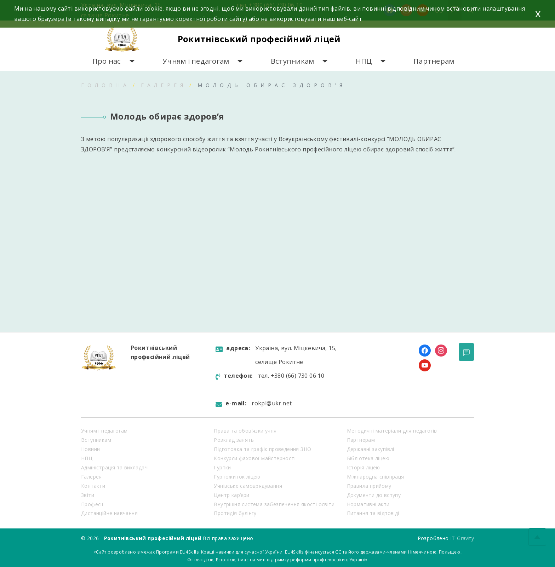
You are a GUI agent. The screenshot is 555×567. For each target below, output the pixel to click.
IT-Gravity (462, 538)
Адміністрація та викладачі (115, 467)
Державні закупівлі (370, 449)
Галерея (164, 85)
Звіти (87, 495)
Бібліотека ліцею (368, 458)
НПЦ (364, 61)
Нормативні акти (368, 504)
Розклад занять (234, 439)
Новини (90, 449)
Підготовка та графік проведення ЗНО (262, 449)
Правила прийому (369, 485)
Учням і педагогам (195, 61)
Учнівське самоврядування (248, 485)
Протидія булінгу (235, 513)
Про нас (106, 61)
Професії (92, 504)
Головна (105, 85)
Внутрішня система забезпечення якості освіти (274, 504)
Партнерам (433, 61)
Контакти (93, 485)
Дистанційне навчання (109, 513)
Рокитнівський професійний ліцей (259, 39)
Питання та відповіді (373, 513)
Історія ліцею (363, 467)
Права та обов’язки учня (245, 430)
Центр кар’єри (231, 495)
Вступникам (292, 61)
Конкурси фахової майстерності (255, 458)
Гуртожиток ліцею (237, 476)
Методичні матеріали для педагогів (392, 430)
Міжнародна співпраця (375, 476)
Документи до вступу (374, 495)
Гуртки (222, 467)
